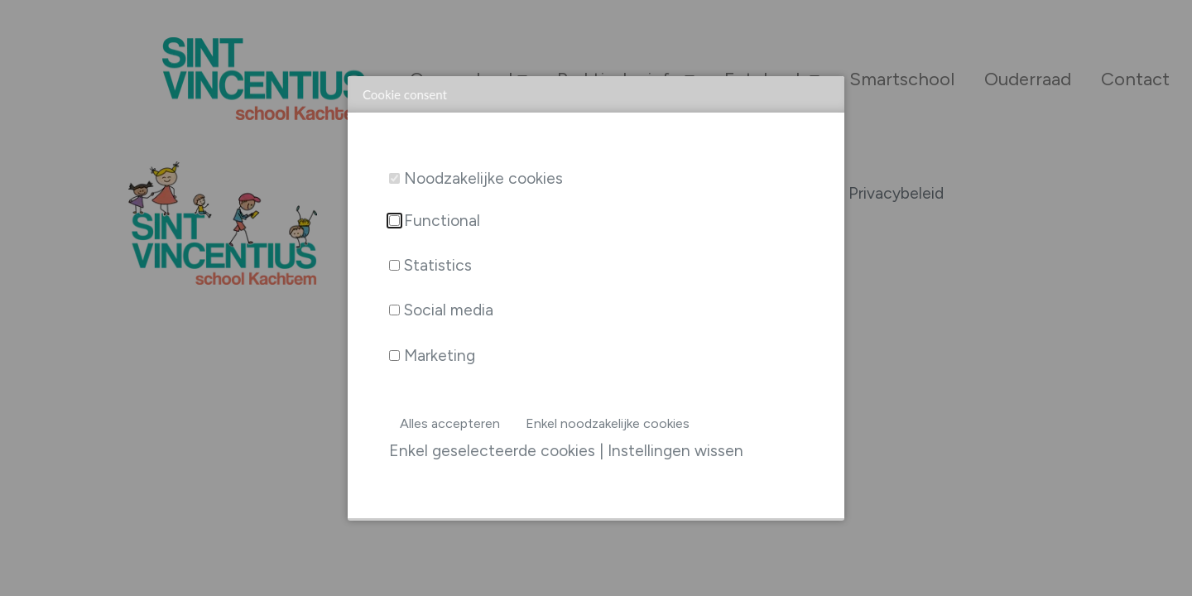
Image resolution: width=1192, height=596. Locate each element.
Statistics (438, 265)
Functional (442, 220)
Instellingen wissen (675, 450)
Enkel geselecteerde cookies (492, 450)
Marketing (439, 355)
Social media (448, 310)
